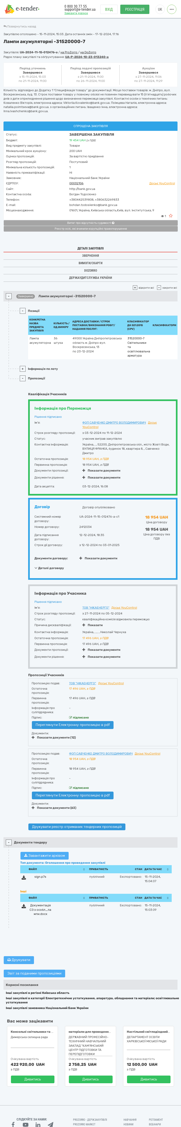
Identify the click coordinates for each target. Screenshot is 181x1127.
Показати (92, 625)
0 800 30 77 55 (75, 6)
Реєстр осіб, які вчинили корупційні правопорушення (91, 228)
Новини (128, 1124)
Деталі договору (49, 568)
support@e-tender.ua (80, 9)
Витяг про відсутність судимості (90, 223)
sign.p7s (40, 876)
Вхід (109, 9)
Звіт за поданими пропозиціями (34, 973)
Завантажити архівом (44, 856)
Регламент (156, 1119)
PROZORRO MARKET (84, 1124)
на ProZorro (69, 52)
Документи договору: (51, 558)
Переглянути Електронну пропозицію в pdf (73, 725)
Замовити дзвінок (76, 13)
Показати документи (101, 470)
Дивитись (32, 1079)
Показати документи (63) (54, 808)
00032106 (76, 183)
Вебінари (155, 1124)
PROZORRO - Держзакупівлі (90, 1119)
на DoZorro (88, 52)
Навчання (130, 1119)
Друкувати (18, 960)
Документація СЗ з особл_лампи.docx (40, 910)
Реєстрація (134, 9)
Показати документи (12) (54, 737)
